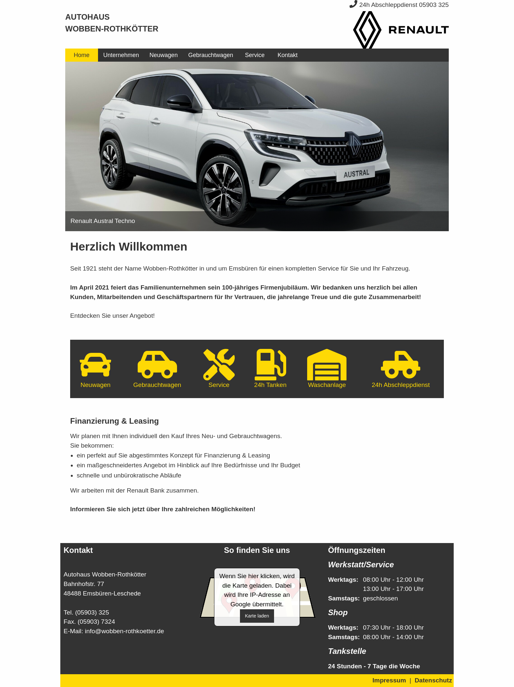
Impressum (389, 680)
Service (255, 55)
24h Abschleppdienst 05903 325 (399, 4)
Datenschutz (433, 680)
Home (81, 55)
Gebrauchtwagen (210, 55)
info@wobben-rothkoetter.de (124, 631)
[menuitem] (81, 55)
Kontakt (288, 55)
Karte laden (257, 615)
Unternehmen (121, 55)
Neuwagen (163, 55)
